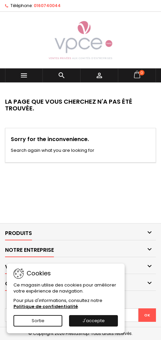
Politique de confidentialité (45, 306)
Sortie (38, 320)
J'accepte (94, 320)
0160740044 (47, 5)
